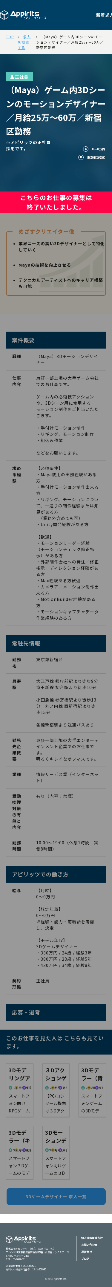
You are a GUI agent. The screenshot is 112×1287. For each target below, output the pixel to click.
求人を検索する (24, 42)
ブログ (85, 1259)
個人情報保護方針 (92, 1238)
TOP (10, 36)
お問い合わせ (89, 1245)
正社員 (19, 77)
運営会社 (86, 1252)
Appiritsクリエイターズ (23, 1243)
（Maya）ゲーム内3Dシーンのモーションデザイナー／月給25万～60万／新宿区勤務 (70, 42)
